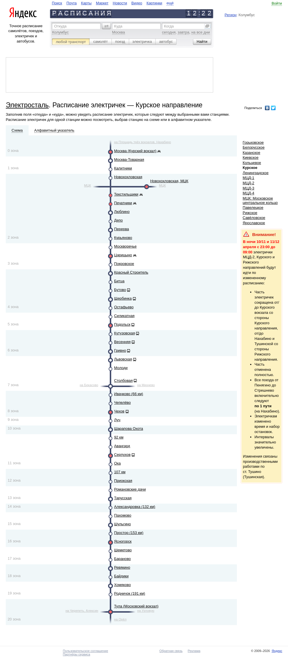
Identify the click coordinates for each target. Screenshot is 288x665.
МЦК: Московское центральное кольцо (260, 200)
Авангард (122, 446)
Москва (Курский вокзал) (135, 151)
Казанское (251, 152)
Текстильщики (126, 194)
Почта (71, 3)
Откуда (60, 26)
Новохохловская (128, 177)
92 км (118, 437)
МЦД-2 (248, 183)
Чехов (119, 411)
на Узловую (145, 610)
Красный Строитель (131, 272)
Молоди (121, 368)
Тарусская (122, 498)
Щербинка (123, 298)
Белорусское (254, 147)
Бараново (122, 559)
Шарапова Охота (128, 428)
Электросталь (27, 105)
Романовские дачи (130, 489)
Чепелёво (122, 402)
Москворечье (125, 246)
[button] (106, 26)
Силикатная (124, 316)
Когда (169, 26)
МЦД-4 (248, 193)
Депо (118, 220)
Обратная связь (171, 651)
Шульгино (122, 524)
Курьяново (123, 237)
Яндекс (277, 651)
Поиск (57, 3)
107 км (119, 472)
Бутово (120, 290)
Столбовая (123, 380)
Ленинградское (256, 173)
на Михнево (146, 385)
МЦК (87, 185)
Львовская (123, 359)
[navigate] (113, 3)
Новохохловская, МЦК (169, 181)
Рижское (250, 213)
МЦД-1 (248, 178)
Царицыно (123, 255)
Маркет (102, 3)
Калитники (123, 168)
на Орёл (120, 619)
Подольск (122, 324)
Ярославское (254, 223)
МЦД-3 (248, 188)
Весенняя (122, 342)
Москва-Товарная (129, 159)
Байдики (121, 576)
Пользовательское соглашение (85, 651)
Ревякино (122, 567)
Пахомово (122, 515)
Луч (117, 420)
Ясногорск (122, 541)
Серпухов (122, 454)
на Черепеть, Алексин (82, 610)
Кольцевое (252, 163)
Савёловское (254, 217)
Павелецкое (253, 207)
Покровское (124, 263)
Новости (120, 3)
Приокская (123, 480)
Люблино (122, 211)
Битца (119, 281)
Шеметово (123, 550)
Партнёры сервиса (76, 654)
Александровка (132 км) (134, 506)
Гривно (120, 350)
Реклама (194, 651)
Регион (231, 15)
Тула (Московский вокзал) (136, 606)
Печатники (123, 203)
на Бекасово (89, 385)
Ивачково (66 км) (128, 394)
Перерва (121, 229)
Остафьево (123, 307)
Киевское (251, 157)
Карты (86, 3)
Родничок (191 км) (129, 593)
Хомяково (122, 585)
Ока (117, 463)
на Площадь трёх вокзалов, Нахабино (142, 142)
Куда (118, 26)
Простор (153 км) (128, 532)
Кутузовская (124, 333)
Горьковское (253, 142)
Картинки (154, 3)
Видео (136, 3)
